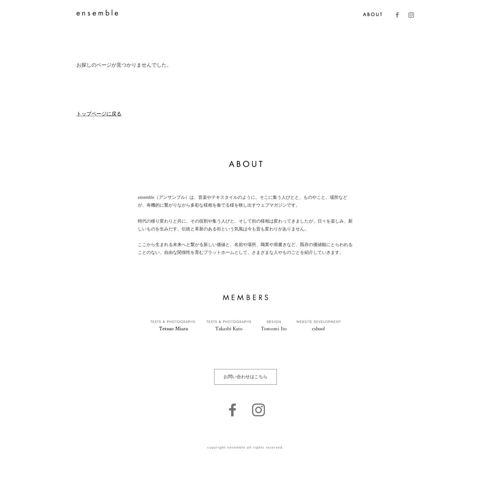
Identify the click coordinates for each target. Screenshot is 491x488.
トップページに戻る (98, 113)
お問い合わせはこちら (245, 376)
